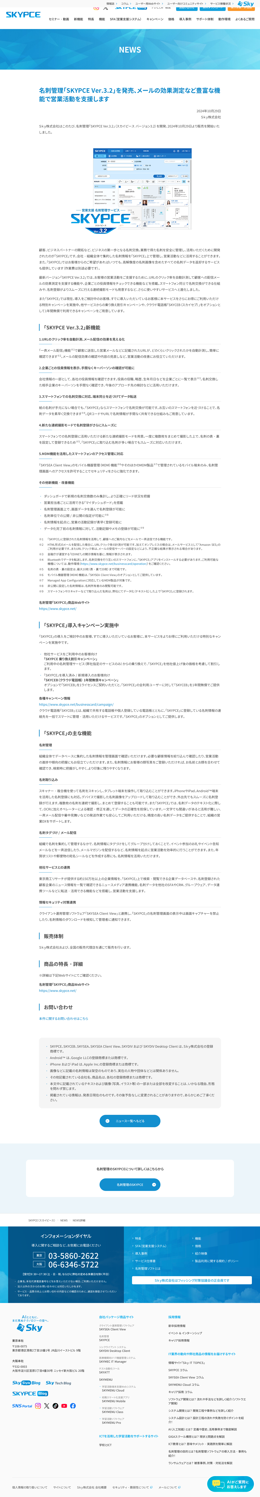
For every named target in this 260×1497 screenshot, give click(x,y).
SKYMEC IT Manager (129, 1359)
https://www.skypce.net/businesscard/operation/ (114, 564)
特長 (91, 22)
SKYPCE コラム (177, 1370)
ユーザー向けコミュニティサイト (187, 3)
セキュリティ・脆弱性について (132, 1487)
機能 (102, 22)
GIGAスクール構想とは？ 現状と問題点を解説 (196, 1436)
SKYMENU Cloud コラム (183, 1385)
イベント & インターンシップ (185, 1333)
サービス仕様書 (145, 1261)
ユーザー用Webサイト (149, 3)
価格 (171, 22)
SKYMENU (106, 1379)
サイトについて (62, 1487)
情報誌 (112, 3)
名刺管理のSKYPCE (130, 1184)
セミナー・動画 (59, 22)
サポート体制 (204, 22)
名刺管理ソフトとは (147, 1268)
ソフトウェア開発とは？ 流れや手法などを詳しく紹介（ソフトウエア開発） (207, 1401)
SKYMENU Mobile (130, 1399)
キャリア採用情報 (179, 1340)
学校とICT (105, 1445)
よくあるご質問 (245, 22)
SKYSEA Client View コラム (186, 1377)
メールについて (170, 1487)
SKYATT (129, 1370)
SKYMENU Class (130, 1410)
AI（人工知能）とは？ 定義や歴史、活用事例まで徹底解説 (202, 1429)
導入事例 (185, 22)
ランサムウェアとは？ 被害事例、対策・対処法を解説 (200, 1463)
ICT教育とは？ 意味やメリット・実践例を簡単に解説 (200, 1444)
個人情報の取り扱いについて (30, 1487)
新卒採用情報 (176, 1326)
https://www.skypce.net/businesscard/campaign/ (76, 704)
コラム (126, 3)
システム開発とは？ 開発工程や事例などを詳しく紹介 (201, 1411)
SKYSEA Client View (129, 1327)
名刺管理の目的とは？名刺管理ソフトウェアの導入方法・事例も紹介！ (207, 1453)
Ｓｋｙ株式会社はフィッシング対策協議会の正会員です (192, 1280)
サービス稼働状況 (222, 3)
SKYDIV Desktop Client (129, 1349)
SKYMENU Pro (130, 1421)
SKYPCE (129, 1338)
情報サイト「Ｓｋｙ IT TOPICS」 (186, 1363)
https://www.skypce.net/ (57, 608)
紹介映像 (201, 1253)
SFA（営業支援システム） (126, 22)
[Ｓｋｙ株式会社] (246, 4)
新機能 (78, 22)
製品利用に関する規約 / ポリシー (217, 1261)
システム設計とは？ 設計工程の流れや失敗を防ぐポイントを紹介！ (206, 1420)
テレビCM (157, 14)
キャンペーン (155, 22)
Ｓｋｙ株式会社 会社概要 (92, 1487)
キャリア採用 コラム (180, 1392)
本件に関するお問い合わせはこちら (63, 1018)
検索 (168, 14)
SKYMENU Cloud (130, 1388)
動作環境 (224, 22)
